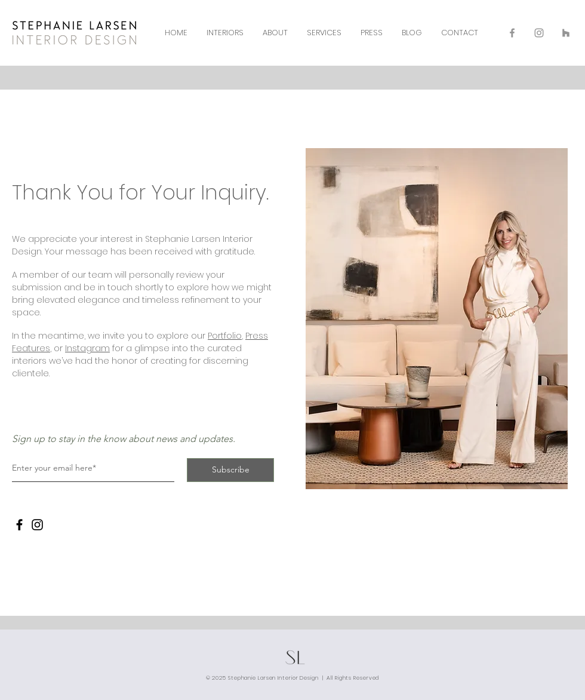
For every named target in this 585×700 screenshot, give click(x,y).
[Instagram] (37, 524)
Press (256, 336)
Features (31, 348)
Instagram (87, 348)
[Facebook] (19, 524)
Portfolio (225, 336)
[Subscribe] (230, 470)
